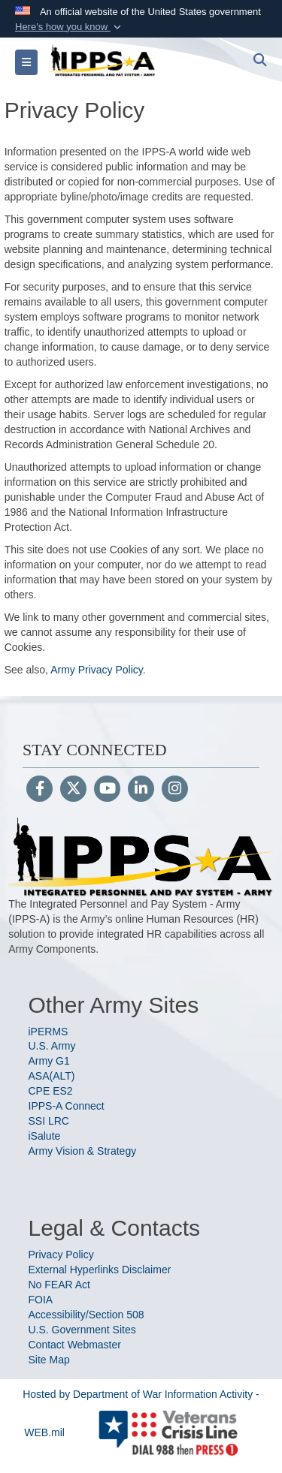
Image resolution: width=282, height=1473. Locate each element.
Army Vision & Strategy (83, 1151)
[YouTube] (107, 790)
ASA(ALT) (52, 1076)
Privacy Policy (61, 1255)
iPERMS (48, 1032)
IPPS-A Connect (67, 1106)
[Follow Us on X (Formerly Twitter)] (73, 790)
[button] (69, 27)
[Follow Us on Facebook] (39, 790)
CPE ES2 (51, 1091)
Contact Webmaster (75, 1345)
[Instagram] (175, 790)
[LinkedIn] (141, 790)
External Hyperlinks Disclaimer (100, 1270)
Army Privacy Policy (96, 670)
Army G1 (49, 1061)
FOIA (41, 1300)
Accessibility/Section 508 (86, 1315)
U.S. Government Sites (82, 1330)
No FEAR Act (59, 1285)
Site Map (49, 1360)
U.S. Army (52, 1046)
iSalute (45, 1136)
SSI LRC (49, 1121)
